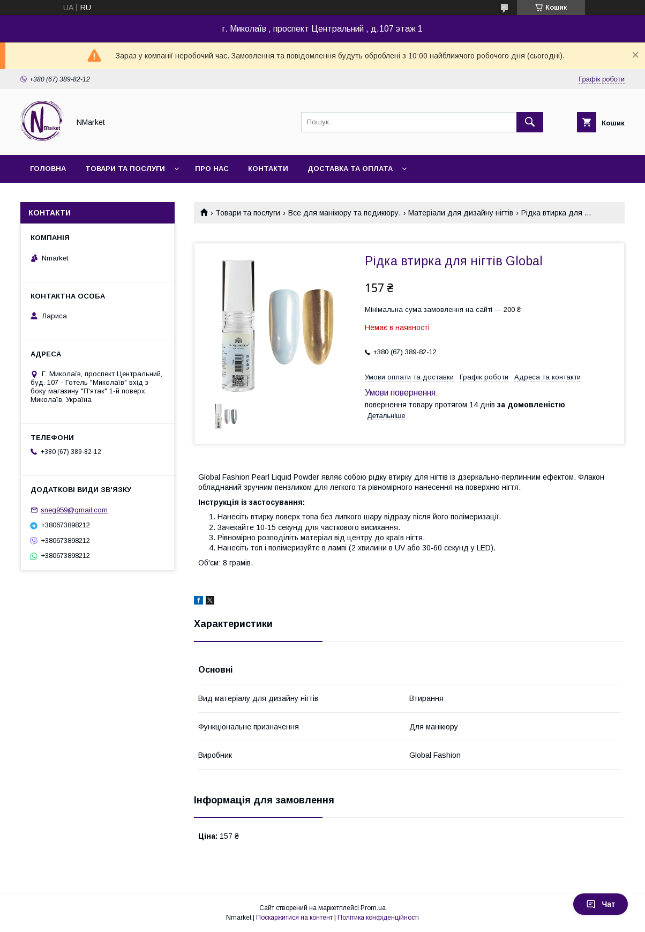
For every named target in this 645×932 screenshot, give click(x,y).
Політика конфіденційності (378, 917)
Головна (48, 169)
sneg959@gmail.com (74, 510)
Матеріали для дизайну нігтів (460, 212)
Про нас (212, 169)
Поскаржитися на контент (294, 917)
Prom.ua (373, 908)
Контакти (268, 169)
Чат (600, 904)
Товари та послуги (125, 169)
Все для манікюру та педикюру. (344, 212)
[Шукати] (529, 122)
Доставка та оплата (350, 169)
